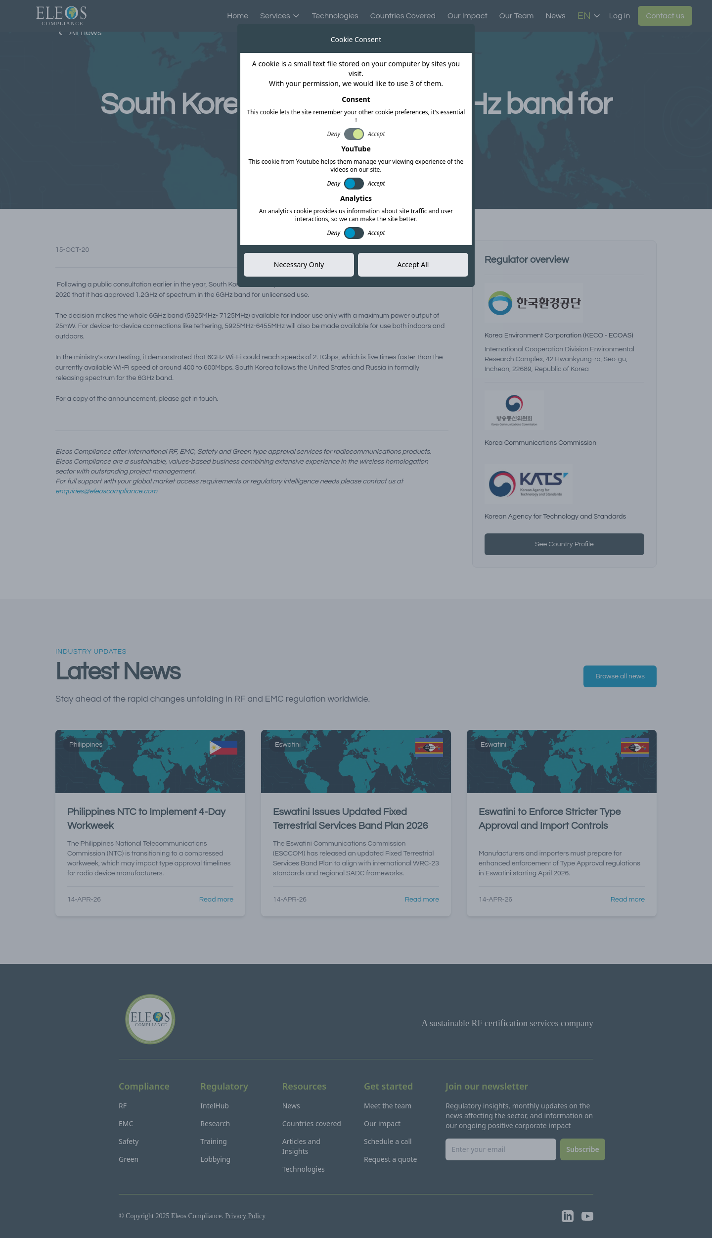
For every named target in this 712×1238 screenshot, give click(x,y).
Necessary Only (299, 264)
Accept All (413, 264)
